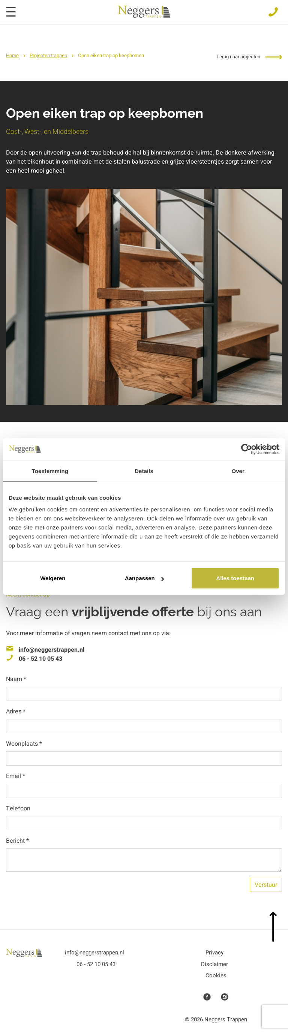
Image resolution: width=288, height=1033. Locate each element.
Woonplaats (24, 743)
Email (15, 776)
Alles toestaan (235, 578)
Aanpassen (144, 578)
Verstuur (266, 884)
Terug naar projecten (249, 56)
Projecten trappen (48, 55)
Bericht (17, 840)
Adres (16, 711)
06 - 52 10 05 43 (40, 658)
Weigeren (52, 578)
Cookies (216, 975)
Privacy (215, 952)
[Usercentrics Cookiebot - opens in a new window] (246, 449)
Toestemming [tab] (50, 470)
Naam (16, 679)
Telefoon (18, 808)
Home (12, 55)
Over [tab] (237, 470)
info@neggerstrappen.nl (51, 649)
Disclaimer (214, 964)
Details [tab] (144, 470)
